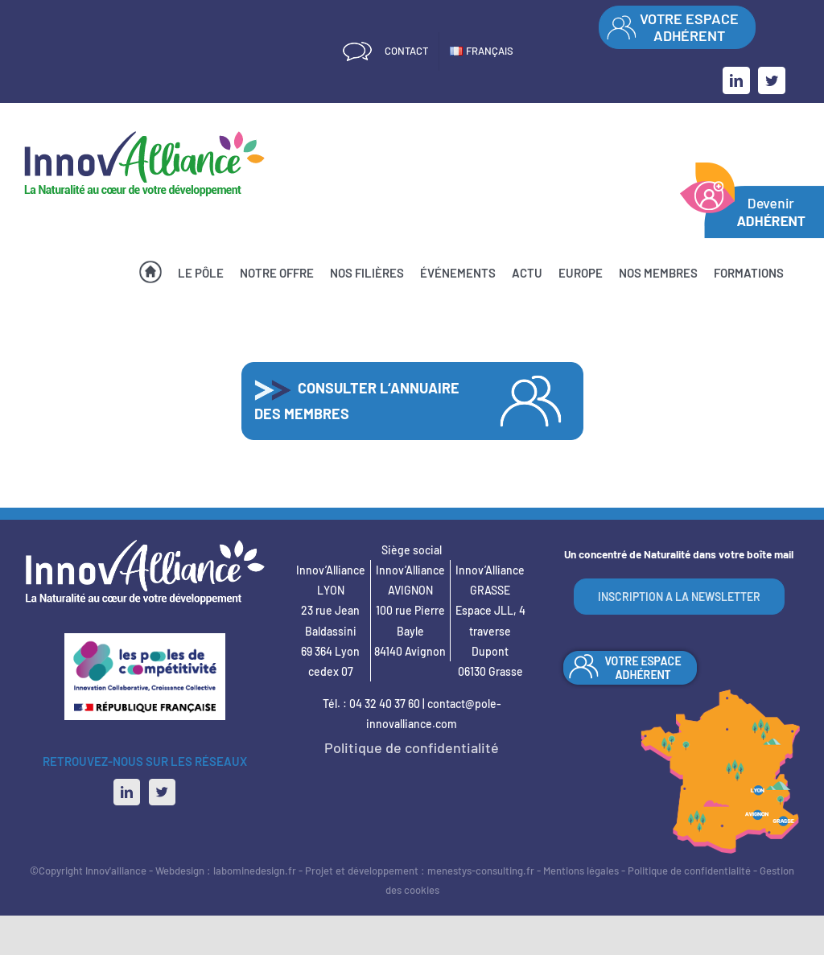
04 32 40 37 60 (384, 703)
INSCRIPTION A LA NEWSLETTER (679, 596)
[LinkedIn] (126, 792)
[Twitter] (162, 792)
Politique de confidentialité (411, 747)
